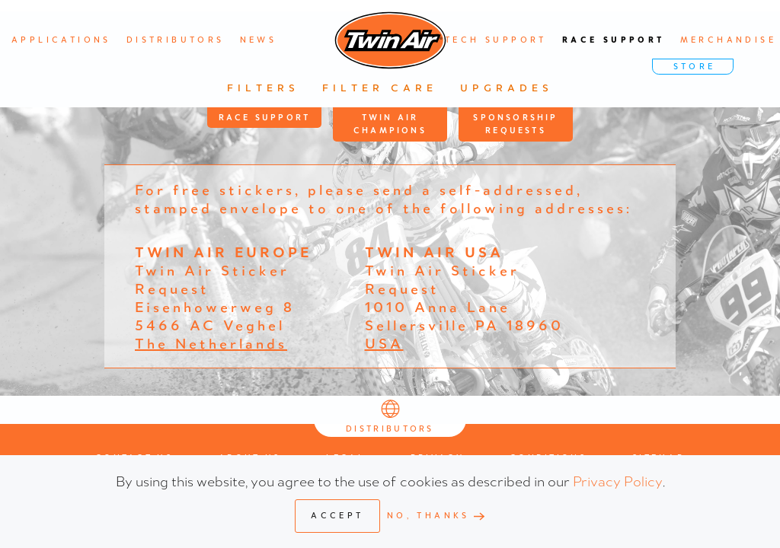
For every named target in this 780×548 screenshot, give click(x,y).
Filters (263, 87)
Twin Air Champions (390, 124)
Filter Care (379, 87)
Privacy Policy (618, 481)
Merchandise (728, 40)
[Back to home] (390, 39)
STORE (694, 67)
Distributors (175, 40)
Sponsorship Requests (515, 124)
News (258, 40)
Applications (61, 40)
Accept (337, 516)
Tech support (496, 40)
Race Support (264, 118)
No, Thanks (428, 516)
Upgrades (506, 87)
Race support (613, 40)
